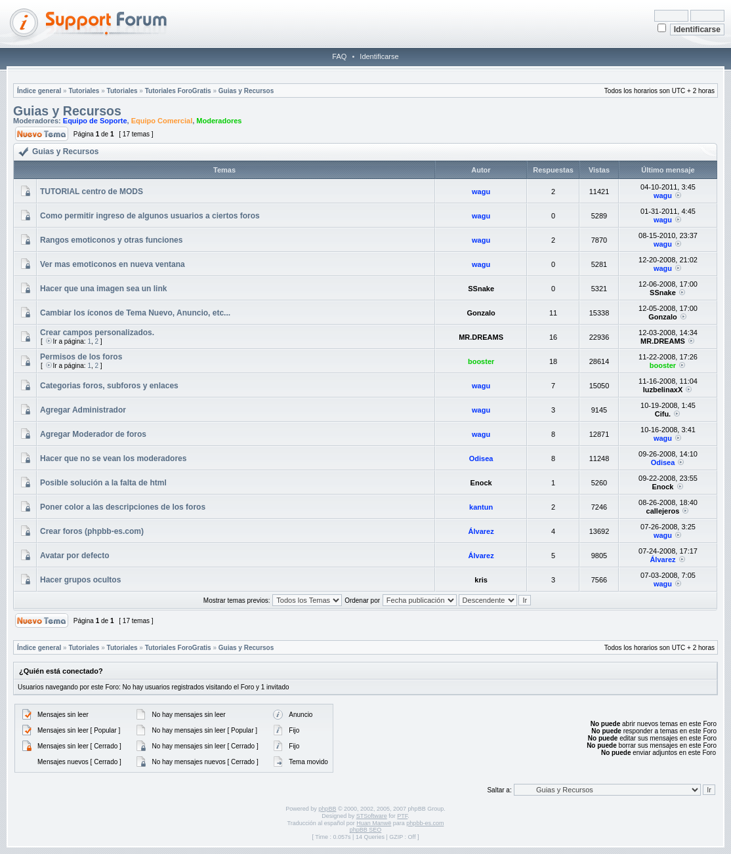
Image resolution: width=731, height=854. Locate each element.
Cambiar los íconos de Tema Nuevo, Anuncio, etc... (135, 312)
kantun (481, 507)
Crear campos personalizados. (97, 332)
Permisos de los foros (81, 356)
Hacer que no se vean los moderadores (113, 458)
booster (481, 361)
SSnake (481, 289)
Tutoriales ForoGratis (178, 90)
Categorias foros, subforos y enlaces (109, 385)
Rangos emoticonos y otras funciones (111, 240)
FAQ (339, 56)
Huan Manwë (373, 823)
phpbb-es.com (425, 823)
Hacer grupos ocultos (80, 579)
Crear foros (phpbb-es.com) (92, 531)
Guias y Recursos (246, 90)
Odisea (481, 458)
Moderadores (218, 121)
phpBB (327, 808)
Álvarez (481, 531)
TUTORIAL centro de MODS (91, 191)
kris (481, 580)
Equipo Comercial (162, 121)
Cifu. (663, 414)
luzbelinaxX (663, 390)
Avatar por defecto (75, 555)
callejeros (663, 511)
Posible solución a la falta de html (103, 482)
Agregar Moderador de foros (93, 434)
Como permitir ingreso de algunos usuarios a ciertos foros (150, 215)
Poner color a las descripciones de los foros (122, 507)
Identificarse (379, 56)
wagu (481, 191)
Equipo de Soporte (95, 121)
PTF (402, 816)
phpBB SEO (366, 829)
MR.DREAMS (481, 337)
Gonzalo (481, 313)
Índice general (39, 90)
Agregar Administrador (83, 410)
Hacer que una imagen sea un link (103, 288)
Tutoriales (83, 90)
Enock (481, 483)
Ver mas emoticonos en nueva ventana (112, 264)
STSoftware (371, 816)
